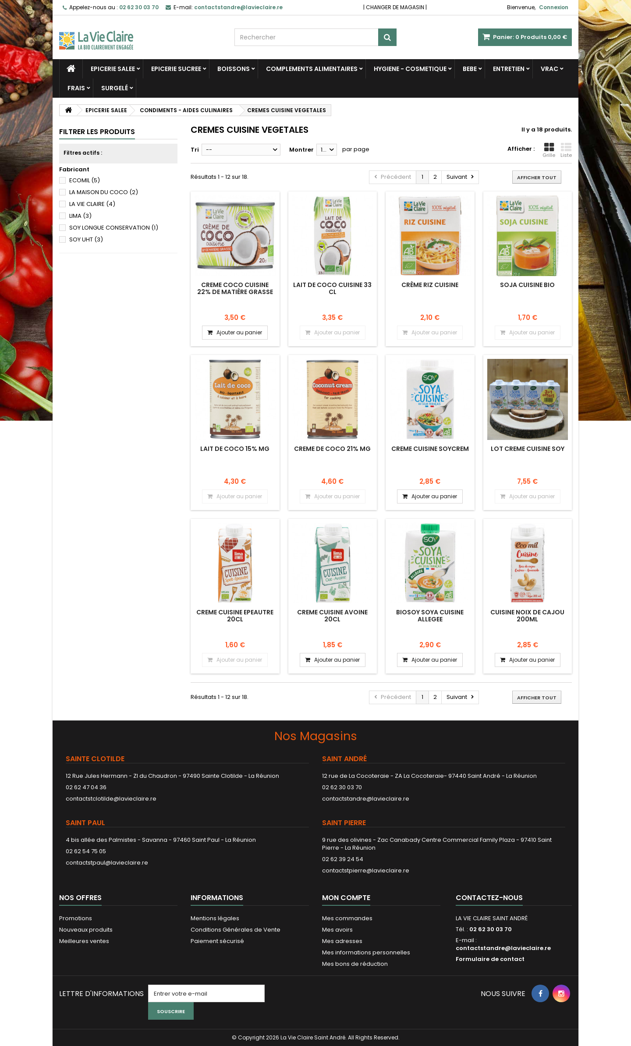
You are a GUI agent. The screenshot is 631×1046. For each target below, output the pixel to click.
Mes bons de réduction (355, 964)
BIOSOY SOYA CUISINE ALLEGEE (430, 616)
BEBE (470, 68)
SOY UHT (86, 239)
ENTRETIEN (509, 68)
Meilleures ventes (84, 941)
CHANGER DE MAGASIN (395, 7)
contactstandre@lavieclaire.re (365, 798)
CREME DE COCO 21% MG (332, 448)
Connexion (553, 7)
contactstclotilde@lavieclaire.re (111, 798)
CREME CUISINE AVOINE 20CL (332, 616)
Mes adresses (342, 941)
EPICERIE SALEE (113, 68)
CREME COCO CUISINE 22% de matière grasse (235, 288)
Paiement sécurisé (217, 941)
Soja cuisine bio (527, 284)
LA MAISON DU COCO (103, 192)
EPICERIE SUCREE (176, 68)
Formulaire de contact (490, 959)
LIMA (80, 216)
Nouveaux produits (86, 929)
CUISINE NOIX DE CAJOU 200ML (527, 616)
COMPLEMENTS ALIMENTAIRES (312, 68)
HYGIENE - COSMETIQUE (410, 68)
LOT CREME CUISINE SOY (527, 448)
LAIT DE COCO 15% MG (234, 448)
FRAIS (76, 88)
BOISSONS (233, 68)
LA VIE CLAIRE (92, 204)
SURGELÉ (114, 88)
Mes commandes (347, 918)
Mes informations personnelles (366, 952)
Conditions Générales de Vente (235, 929)
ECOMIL (84, 180)
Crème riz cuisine (429, 284)
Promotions (75, 918)
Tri (195, 149)
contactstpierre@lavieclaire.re (365, 870)
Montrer (301, 149)
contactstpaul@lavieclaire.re (107, 862)
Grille (548, 150)
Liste (566, 150)
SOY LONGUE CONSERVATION (113, 227)
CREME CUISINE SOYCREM (430, 448)
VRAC (549, 68)
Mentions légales (215, 918)
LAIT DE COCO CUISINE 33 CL (332, 288)
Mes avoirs (337, 929)
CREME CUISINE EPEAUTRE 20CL (234, 616)
